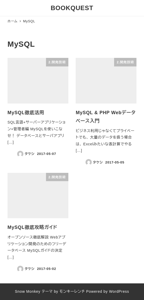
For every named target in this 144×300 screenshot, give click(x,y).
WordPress (119, 291)
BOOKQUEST (72, 7)
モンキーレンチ (72, 291)
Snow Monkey (27, 291)
